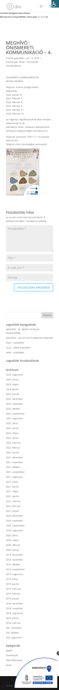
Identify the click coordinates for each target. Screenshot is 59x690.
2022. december (14, 398)
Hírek (22, 61)
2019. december (14, 554)
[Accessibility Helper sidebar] (55, 4)
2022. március (13, 442)
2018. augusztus (14, 613)
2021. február (13, 506)
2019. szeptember (15, 569)
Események (12, 61)
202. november (14, 627)
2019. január (12, 598)
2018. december (14, 603)
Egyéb (9, 650)
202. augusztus (14, 637)
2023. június (12, 379)
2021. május (12, 491)
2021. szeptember (15, 471)
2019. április (12, 584)
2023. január (12, 394)
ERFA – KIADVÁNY (15, 352)
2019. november (14, 559)
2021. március (13, 501)
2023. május (12, 384)
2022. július (12, 423)
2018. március (13, 622)
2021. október (13, 467)
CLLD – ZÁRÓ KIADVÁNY (18, 347)
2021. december (14, 457)
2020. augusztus (14, 530)
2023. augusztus (14, 374)
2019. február (13, 593)
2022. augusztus (14, 418)
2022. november (14, 403)
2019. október (13, 564)
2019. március (13, 588)
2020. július (12, 535)
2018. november (14, 608)
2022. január (12, 452)
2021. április (12, 496)
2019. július (12, 579)
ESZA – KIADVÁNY (15, 342)
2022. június (12, 428)
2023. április (12, 389)
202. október (12, 632)
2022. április (12, 437)
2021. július (12, 481)
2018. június (12, 617)
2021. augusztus (14, 476)
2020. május (12, 540)
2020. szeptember (15, 525)
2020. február (13, 544)
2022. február (13, 447)
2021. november (14, 462)
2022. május (12, 433)
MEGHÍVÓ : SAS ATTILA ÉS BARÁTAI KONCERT (29, 337)
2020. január (12, 549)
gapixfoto (19, 58)
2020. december (14, 515)
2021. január (12, 510)
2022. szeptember (15, 413)
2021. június (12, 486)
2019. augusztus (14, 574)
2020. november (14, 520)
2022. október (13, 408)
